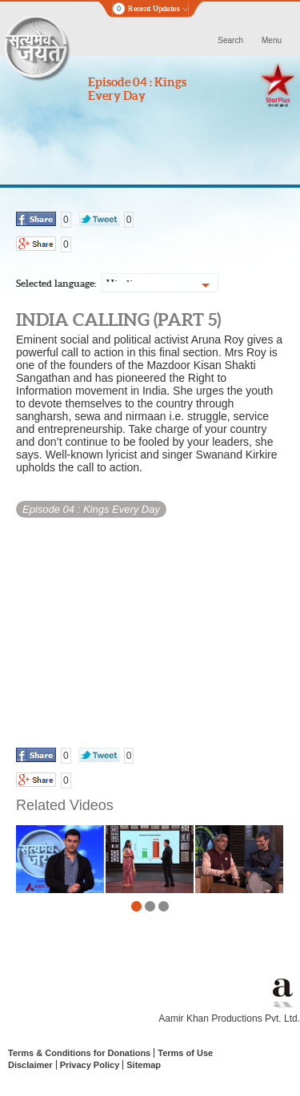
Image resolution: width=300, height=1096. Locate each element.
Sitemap (143, 1065)
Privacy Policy (90, 1065)
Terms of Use (185, 1053)
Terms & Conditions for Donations (79, 1053)
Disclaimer (30, 1065)
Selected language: (56, 283)
